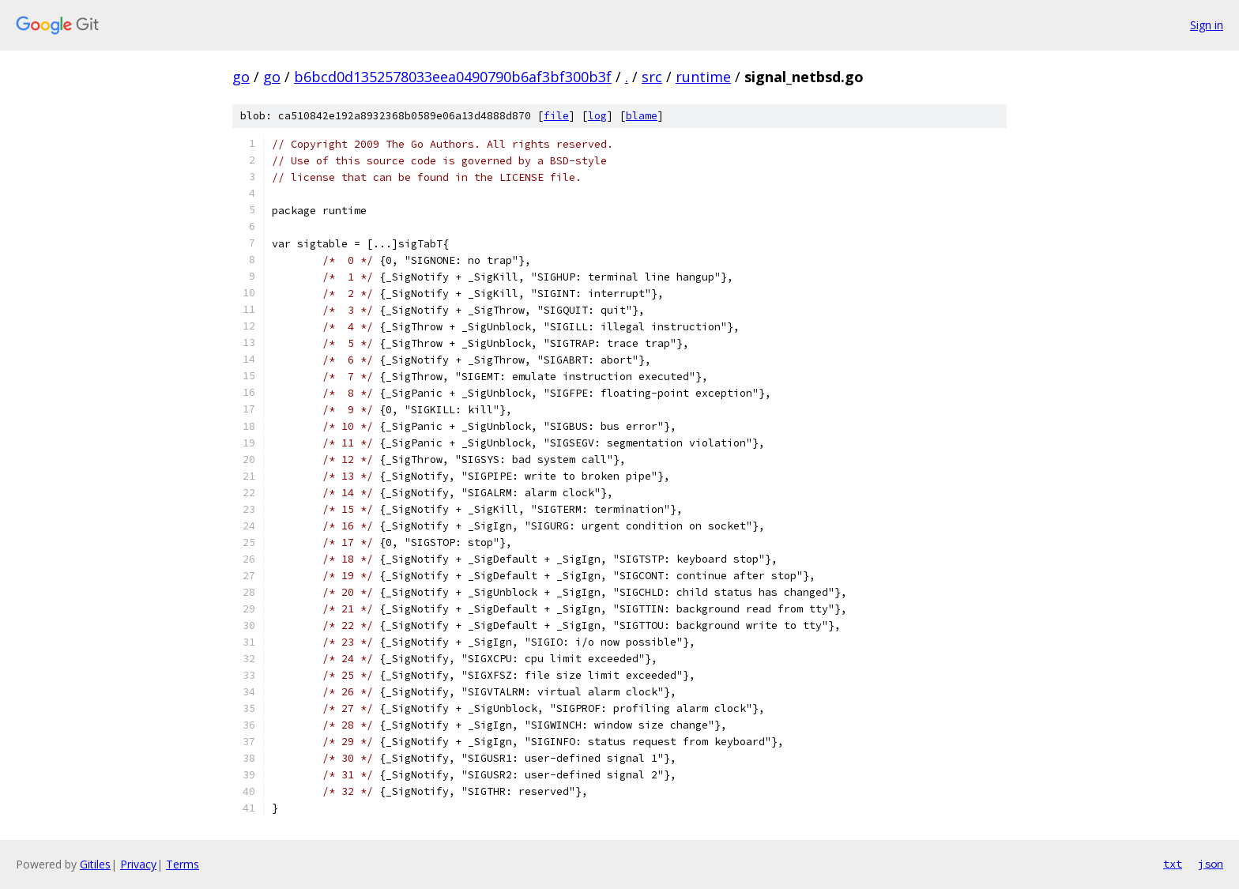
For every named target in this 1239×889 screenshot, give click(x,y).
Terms (182, 864)
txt (1172, 864)
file (556, 115)
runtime (703, 76)
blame (641, 115)
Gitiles (95, 864)
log (597, 115)
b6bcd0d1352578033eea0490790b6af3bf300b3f (453, 76)
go (241, 76)
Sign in (1206, 24)
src (652, 76)
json (1210, 864)
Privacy (138, 864)
